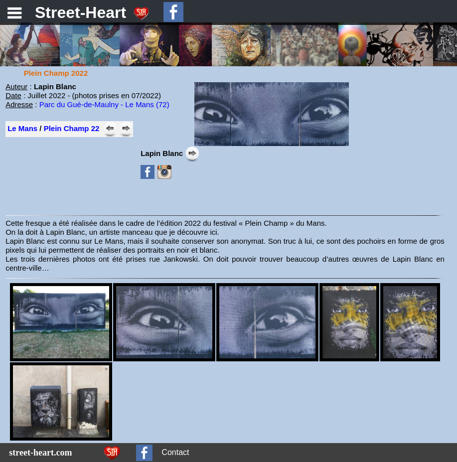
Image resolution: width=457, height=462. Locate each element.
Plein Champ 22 (72, 128)
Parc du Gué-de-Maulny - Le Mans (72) (104, 104)
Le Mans (22, 128)
